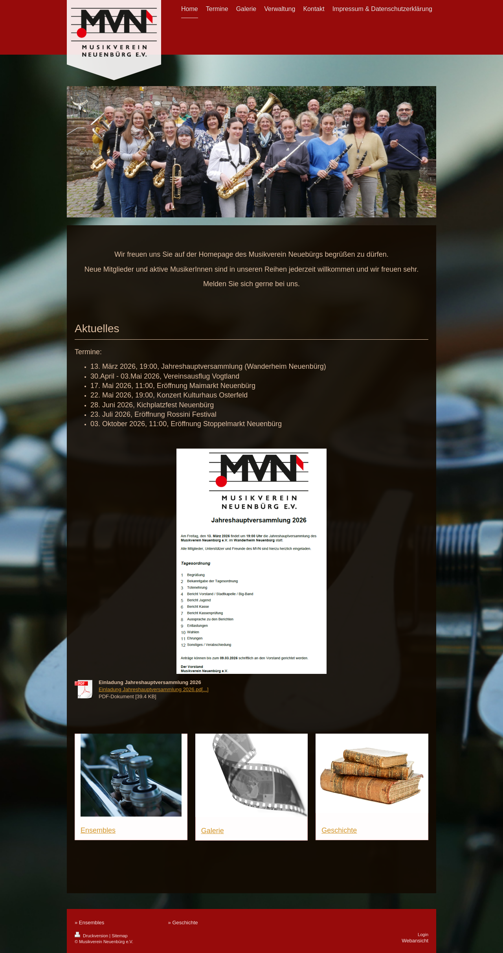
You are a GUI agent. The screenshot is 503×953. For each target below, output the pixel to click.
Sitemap (119, 935)
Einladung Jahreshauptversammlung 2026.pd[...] (154, 689)
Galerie (212, 831)
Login (423, 934)
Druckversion (92, 935)
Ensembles (98, 830)
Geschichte (339, 830)
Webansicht (415, 941)
